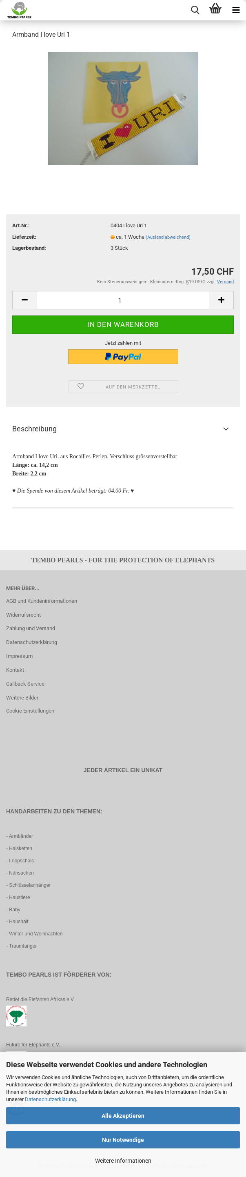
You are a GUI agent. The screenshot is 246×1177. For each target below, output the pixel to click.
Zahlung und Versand (30, 628)
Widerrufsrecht (23, 615)
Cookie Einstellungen (30, 711)
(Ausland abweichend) (168, 237)
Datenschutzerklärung (50, 1099)
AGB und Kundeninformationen (41, 601)
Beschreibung (34, 428)
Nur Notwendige (123, 1140)
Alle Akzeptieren (123, 1116)
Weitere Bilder (22, 698)
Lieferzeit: (24, 237)
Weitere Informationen (123, 1160)
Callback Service (25, 684)
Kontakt (15, 670)
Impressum (19, 656)
